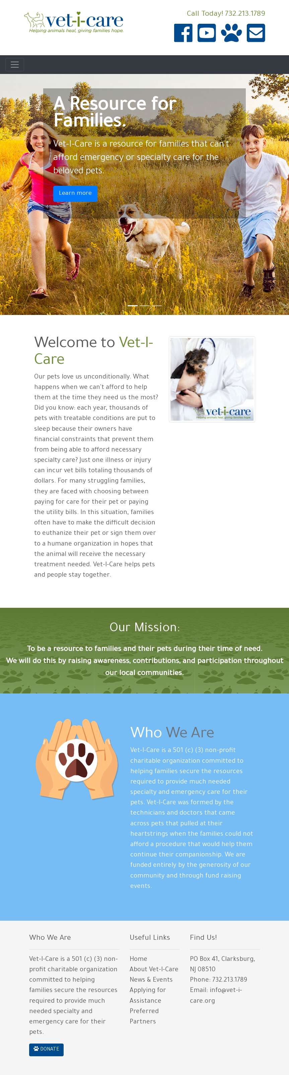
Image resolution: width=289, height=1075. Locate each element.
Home (138, 960)
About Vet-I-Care (154, 970)
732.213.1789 (245, 15)
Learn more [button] (75, 193)
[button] (21, 194)
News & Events (151, 980)
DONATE (46, 1049)
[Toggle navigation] (14, 64)
